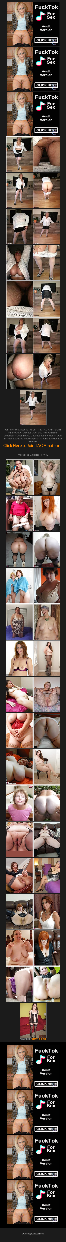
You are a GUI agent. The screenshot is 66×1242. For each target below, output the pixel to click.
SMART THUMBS (39, 1039)
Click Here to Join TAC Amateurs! (33, 445)
